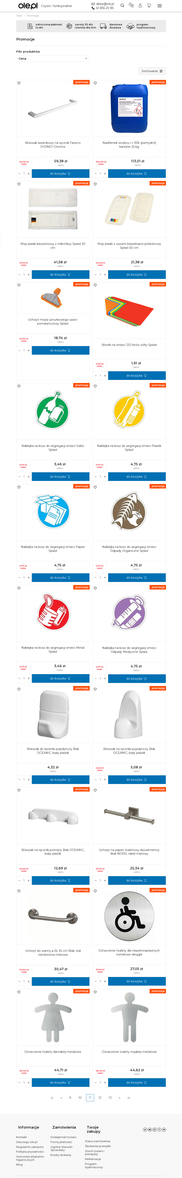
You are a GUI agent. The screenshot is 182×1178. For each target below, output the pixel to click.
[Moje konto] (139, 6)
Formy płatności (61, 1138)
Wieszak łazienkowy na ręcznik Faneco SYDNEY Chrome (53, 146)
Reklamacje (93, 1151)
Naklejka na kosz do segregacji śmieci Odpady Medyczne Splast (129, 650)
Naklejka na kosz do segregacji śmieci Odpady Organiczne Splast (129, 550)
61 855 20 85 (103, 8)
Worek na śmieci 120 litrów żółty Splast (129, 346)
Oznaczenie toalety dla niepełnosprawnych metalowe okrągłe (129, 953)
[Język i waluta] (130, 6)
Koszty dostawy (60, 1151)
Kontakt (21, 1133)
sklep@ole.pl (104, 4)
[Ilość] (24, 174)
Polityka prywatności (30, 1148)
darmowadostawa (115, 26)
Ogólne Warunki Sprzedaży (61, 1144)
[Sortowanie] (151, 71)
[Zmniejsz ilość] (29, 174)
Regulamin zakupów (29, 1143)
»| (128, 1099)
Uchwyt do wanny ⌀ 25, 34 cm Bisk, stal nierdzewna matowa (53, 954)
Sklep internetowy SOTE (152, 1173)
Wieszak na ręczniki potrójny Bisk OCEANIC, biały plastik (52, 853)
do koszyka (58, 174)
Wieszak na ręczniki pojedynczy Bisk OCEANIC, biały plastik (129, 751)
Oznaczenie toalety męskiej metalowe (129, 1053)
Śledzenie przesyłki (98, 1138)
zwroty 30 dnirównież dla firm (85, 26)
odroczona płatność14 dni (48, 26)
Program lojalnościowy (94, 1157)
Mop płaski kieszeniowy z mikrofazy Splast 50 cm (53, 247)
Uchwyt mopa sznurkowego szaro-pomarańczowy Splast (53, 322)
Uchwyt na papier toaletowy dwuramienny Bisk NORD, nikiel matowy (129, 853)
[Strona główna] (46, 6)
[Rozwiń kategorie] (159, 5)
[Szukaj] (121, 6)
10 (80, 1099)
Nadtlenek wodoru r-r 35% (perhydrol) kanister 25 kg (129, 146)
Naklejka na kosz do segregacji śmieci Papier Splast (53, 550)
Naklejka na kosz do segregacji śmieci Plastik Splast (129, 449)
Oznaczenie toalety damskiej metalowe (52, 1053)
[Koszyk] (149, 6)
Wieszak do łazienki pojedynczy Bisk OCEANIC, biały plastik (53, 751)
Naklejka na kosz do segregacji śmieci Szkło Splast (53, 449)
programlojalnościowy (146, 26)
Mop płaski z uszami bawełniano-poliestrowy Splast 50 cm (129, 247)
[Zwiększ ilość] (19, 174)
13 (110, 1099)
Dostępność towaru (63, 1133)
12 (99, 1099)
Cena (52, 58)
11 (90, 1099)
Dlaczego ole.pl (26, 1138)
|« (52, 1099)
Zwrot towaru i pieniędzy (94, 1144)
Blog (19, 1160)
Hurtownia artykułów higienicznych (30, 1154)
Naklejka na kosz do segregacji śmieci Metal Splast (52, 650)
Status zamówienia (97, 1133)
